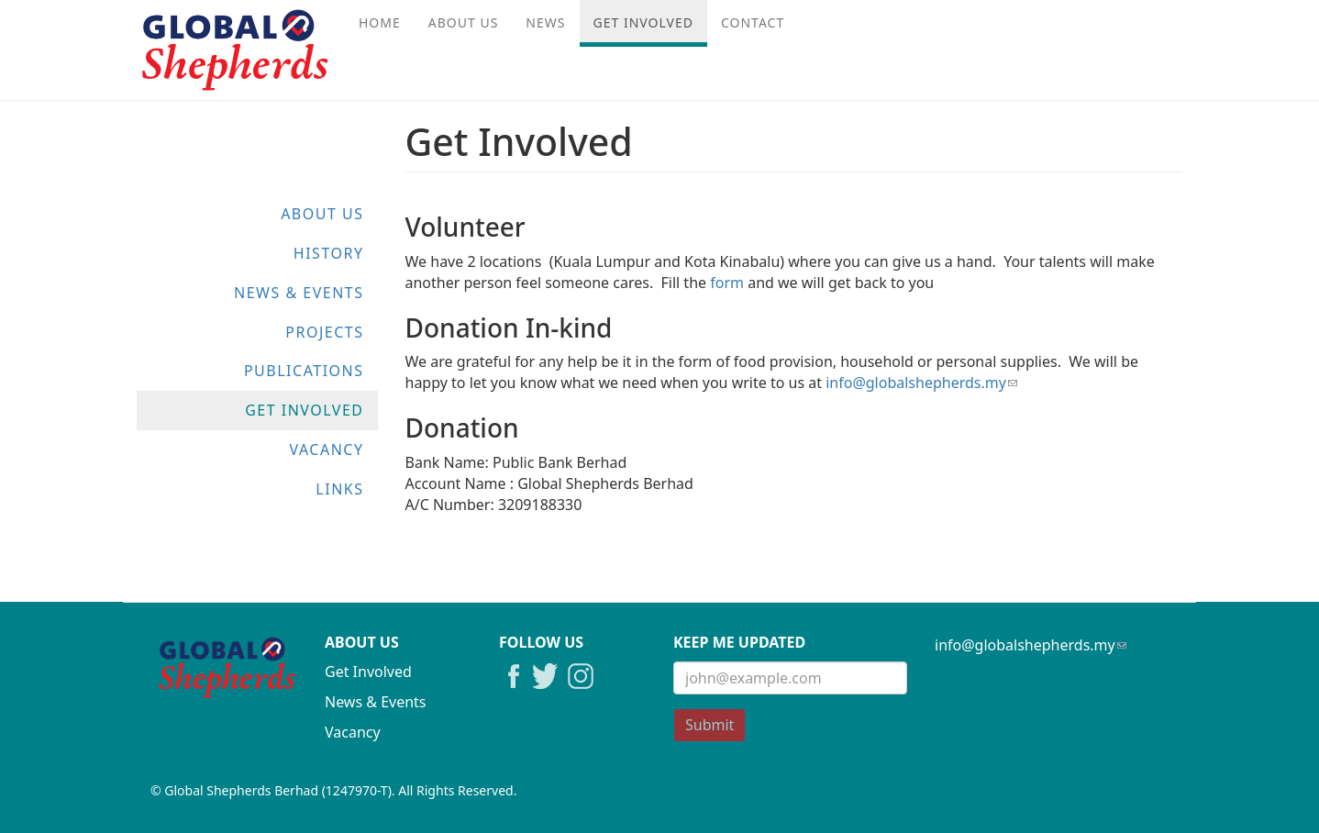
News (545, 22)
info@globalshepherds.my (921, 382)
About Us (463, 22)
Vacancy (326, 449)
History (329, 253)
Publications (304, 371)
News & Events (298, 293)
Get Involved (643, 22)
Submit (709, 725)
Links (339, 489)
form (727, 282)
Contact (752, 22)
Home (380, 22)
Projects (324, 332)
